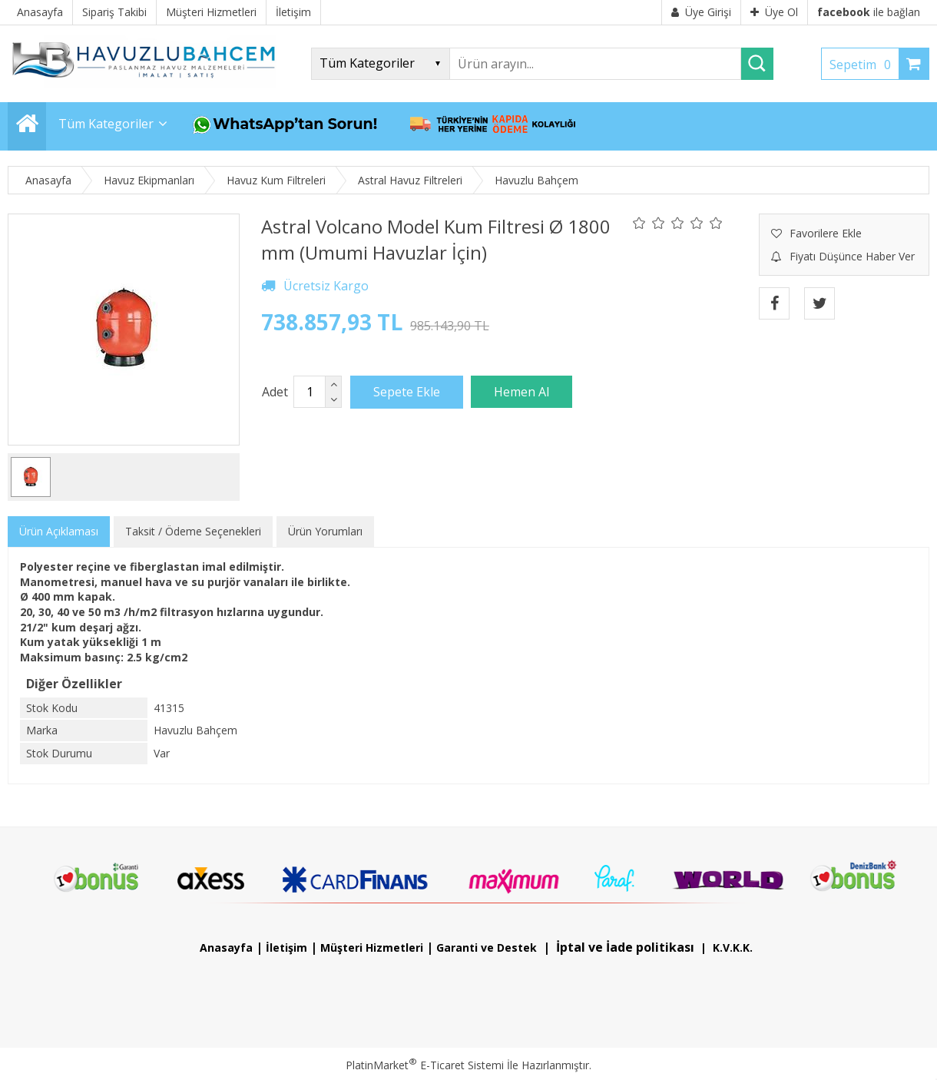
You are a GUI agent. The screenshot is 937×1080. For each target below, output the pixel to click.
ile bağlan (868, 12)
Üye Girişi (701, 12)
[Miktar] (309, 392)
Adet (275, 391)
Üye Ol (774, 12)
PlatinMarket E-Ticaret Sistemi (425, 1065)
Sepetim (864, 64)
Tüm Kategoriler (106, 123)
